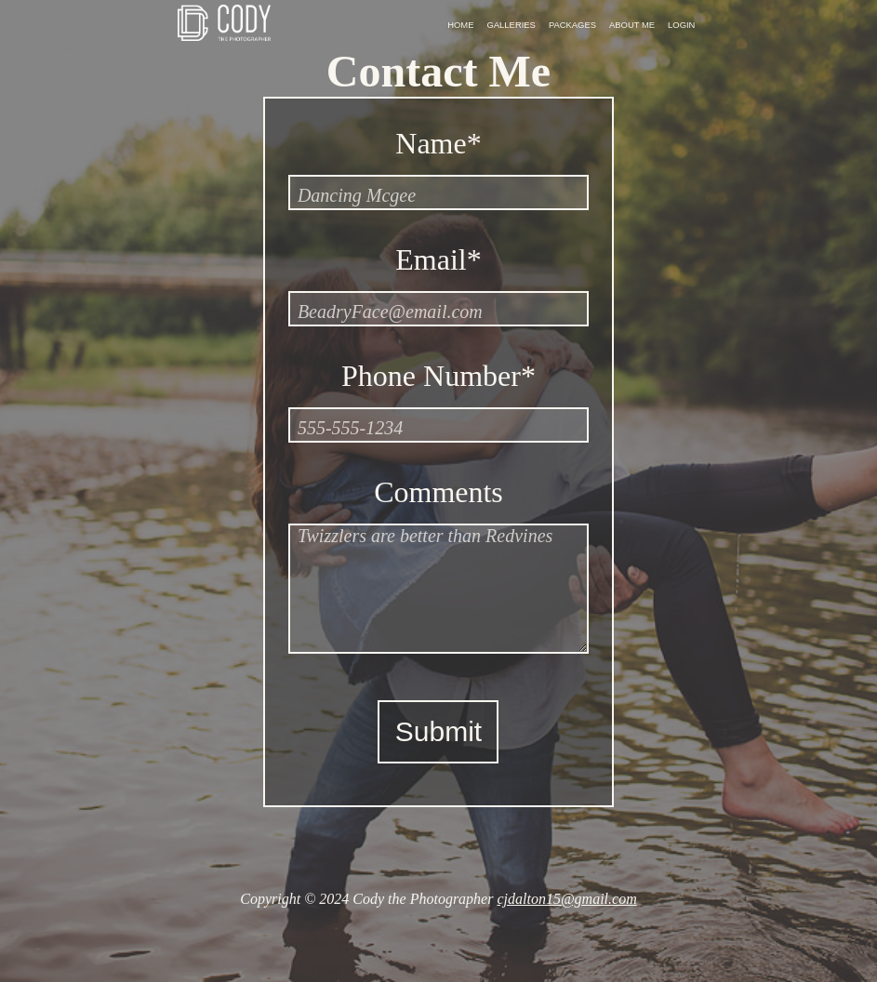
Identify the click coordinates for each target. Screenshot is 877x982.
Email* (438, 259)
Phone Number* (438, 375)
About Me (632, 25)
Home (460, 25)
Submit (438, 731)
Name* (438, 143)
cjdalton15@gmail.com (566, 899)
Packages (572, 25)
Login (681, 25)
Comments (438, 492)
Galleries (511, 25)
